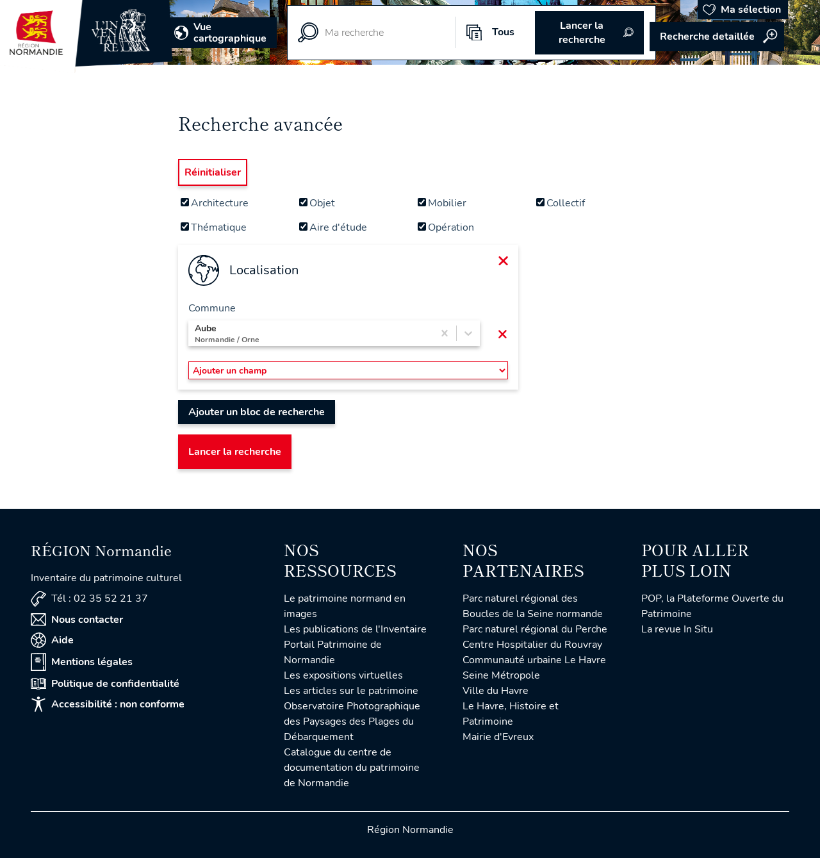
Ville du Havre (496, 691)
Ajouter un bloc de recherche (256, 412)
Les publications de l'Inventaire (355, 629)
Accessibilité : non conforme (107, 704)
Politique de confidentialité (105, 684)
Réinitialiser (212, 172)
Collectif (560, 203)
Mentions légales (82, 662)
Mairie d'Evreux (498, 737)
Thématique (214, 227)
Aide (52, 640)
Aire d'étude (333, 227)
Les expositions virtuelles (343, 675)
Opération (446, 227)
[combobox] (196, 333)
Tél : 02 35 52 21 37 (89, 599)
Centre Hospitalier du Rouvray (532, 645)
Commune (212, 308)
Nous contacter (77, 620)
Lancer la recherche (234, 452)
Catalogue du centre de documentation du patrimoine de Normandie (352, 767)
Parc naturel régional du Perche (535, 629)
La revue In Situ (677, 629)
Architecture (215, 203)
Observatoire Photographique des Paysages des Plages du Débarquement (352, 721)
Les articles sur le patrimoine (351, 691)
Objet (317, 203)
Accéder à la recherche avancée (717, 36)
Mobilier (442, 203)
